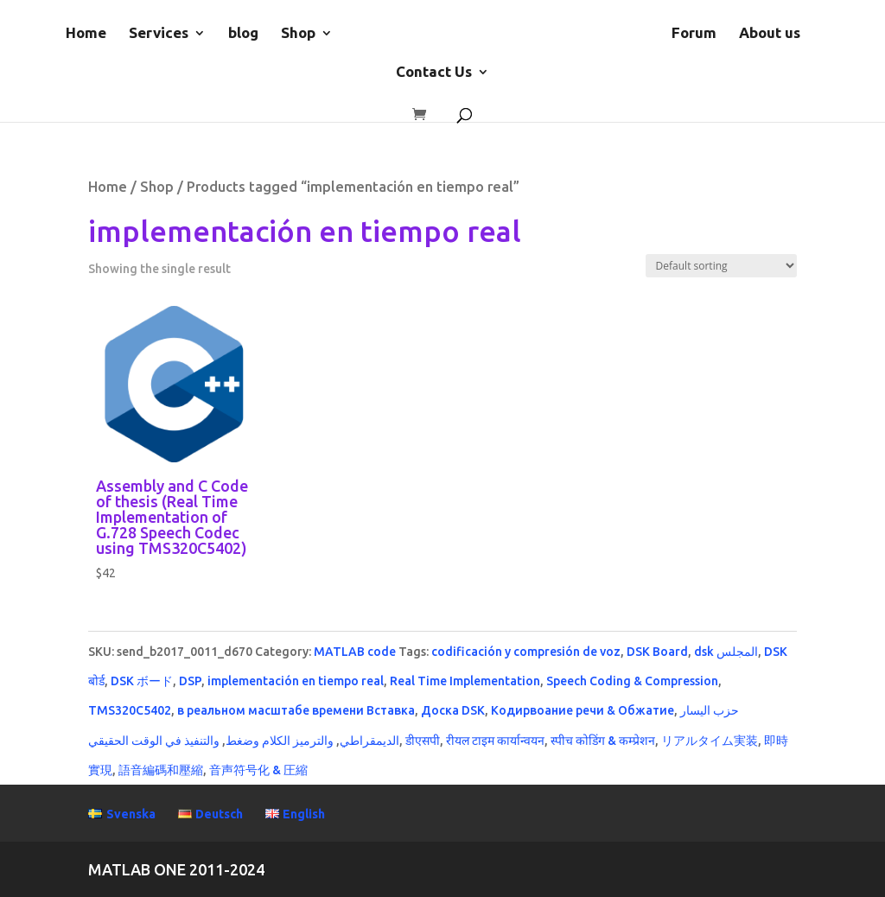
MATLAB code (355, 651)
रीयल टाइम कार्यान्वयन (495, 741)
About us (769, 34)
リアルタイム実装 (709, 741)
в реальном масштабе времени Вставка (296, 710)
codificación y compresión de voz (526, 651)
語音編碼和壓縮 (160, 770)
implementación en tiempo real (295, 681)
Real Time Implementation (465, 681)
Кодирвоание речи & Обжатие (582, 710)
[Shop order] (721, 265)
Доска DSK (453, 710)
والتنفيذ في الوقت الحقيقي (154, 741)
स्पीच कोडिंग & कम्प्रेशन (603, 741)
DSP (190, 681)
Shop (298, 34)
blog (243, 34)
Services (158, 34)
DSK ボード (142, 681)
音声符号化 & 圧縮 (258, 770)
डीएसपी (422, 741)
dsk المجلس (726, 651)
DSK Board (657, 651)
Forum (694, 34)
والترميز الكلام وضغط (280, 741)
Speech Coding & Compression (632, 681)
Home (86, 34)
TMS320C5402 (129, 710)
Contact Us (434, 73)
